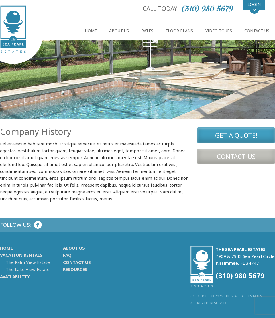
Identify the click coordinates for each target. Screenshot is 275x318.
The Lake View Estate (28, 269)
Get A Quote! (236, 135)
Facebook (38, 225)
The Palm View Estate (28, 262)
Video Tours (218, 30)
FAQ (67, 255)
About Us (119, 30)
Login (254, 4)
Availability (15, 276)
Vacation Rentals (21, 255)
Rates (147, 30)
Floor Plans (179, 30)
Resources (75, 269)
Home (91, 30)
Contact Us (256, 30)
